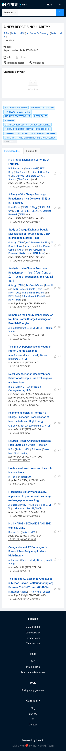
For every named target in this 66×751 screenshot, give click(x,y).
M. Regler (25, 211)
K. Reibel (34, 172)
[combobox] (37, 12)
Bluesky (33, 713)
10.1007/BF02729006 (19, 366)
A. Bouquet (14, 328)
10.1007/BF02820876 (19, 460)
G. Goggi (12, 242)
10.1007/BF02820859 (19, 433)
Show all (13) (10, 141)
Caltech (46, 591)
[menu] (50, 4)
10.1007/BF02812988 (28, 405)
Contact (33, 724)
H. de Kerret (14, 207)
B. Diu (6, 33)
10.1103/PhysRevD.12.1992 (22, 539)
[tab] (13, 151)
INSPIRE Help (33, 667)
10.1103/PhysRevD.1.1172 (21, 484)
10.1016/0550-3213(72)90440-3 (24, 515)
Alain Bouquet (15, 355)
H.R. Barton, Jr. (16, 168)
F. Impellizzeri (29, 296)
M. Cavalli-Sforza (35, 285)
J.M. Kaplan (19, 508)
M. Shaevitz (18, 175)
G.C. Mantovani (34, 242)
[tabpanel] (33, 381)
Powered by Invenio (33, 740)
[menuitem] (49, 4)
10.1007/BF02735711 (19, 571)
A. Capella (13, 505)
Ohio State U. (31, 168)
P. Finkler (12, 476)
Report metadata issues (33, 672)
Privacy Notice (33, 638)
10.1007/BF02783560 (19, 338)
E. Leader (36, 449)
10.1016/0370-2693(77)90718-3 (24, 260)
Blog (33, 708)
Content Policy (33, 632)
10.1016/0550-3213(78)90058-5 (24, 307)
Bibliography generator (33, 690)
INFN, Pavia (43, 246)
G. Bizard (13, 425)
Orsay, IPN (25, 505)
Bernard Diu (14, 532)
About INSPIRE (33, 627)
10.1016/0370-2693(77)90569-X (24, 221)
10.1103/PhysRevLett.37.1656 (23, 186)
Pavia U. (28, 246)
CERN (25, 207)
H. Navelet (13, 591)
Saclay (23, 591)
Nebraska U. (25, 476)
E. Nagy (33, 207)
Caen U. (23, 425)
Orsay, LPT (21, 386)
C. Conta (30, 289)
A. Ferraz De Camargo (38, 33)
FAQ (33, 661)
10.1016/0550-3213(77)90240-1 (24, 599)
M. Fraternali (28, 292)
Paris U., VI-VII (18, 33)
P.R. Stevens (35, 591)
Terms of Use (33, 643)
